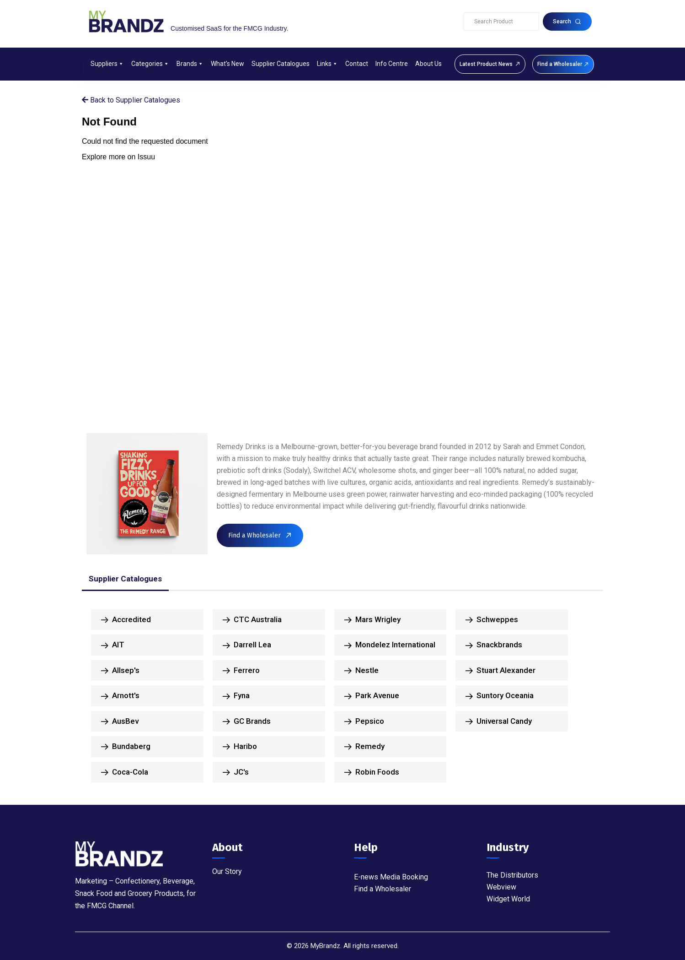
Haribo (240, 747)
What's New (227, 63)
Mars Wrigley (372, 620)
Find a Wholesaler (382, 888)
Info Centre (391, 63)
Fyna (236, 696)
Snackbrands (494, 645)
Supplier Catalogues (281, 63)
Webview (501, 887)
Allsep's (120, 671)
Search (567, 21)
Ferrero (241, 671)
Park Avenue (371, 696)
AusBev (120, 721)
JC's (236, 772)
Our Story (227, 871)
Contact (356, 63)
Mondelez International (389, 645)
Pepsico (364, 721)
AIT (112, 645)
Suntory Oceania (500, 696)
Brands (190, 63)
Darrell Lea (247, 645)
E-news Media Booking (391, 877)
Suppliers (107, 63)
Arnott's (120, 696)
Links (327, 63)
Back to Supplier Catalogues (131, 100)
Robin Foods (371, 772)
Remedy (364, 747)
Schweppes (492, 620)
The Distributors (512, 875)
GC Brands (247, 721)
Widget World (508, 899)
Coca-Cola (124, 772)
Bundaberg (125, 747)
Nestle (361, 671)
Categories (150, 63)
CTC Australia (252, 620)
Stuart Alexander (500, 671)
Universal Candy (499, 721)
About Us (428, 63)
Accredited (126, 620)
